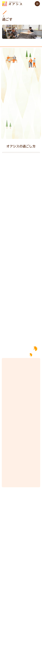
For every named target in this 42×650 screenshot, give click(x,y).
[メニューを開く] (37, 3)
